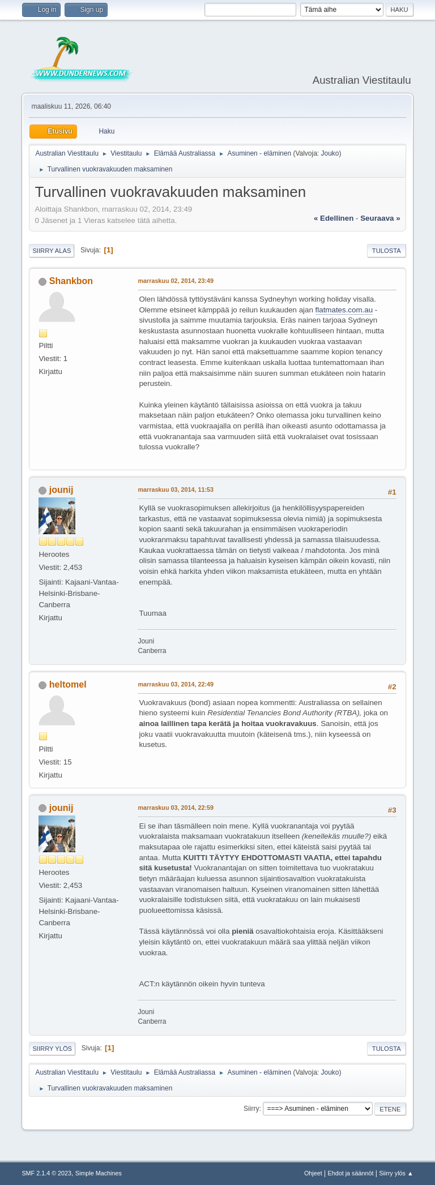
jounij (61, 490)
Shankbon (71, 281)
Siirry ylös (52, 1048)
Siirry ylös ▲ (396, 1173)
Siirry (251, 1109)
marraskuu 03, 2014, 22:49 (176, 684)
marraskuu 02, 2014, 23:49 (176, 280)
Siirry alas (51, 250)
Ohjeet (313, 1173)
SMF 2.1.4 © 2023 (46, 1173)
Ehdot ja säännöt (350, 1173)
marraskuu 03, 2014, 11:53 (176, 489)
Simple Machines (98, 1173)
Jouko (330, 153)
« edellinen (333, 218)
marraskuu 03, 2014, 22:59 (176, 807)
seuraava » (380, 218)
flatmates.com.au (344, 310)
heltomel (68, 684)
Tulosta (386, 250)
